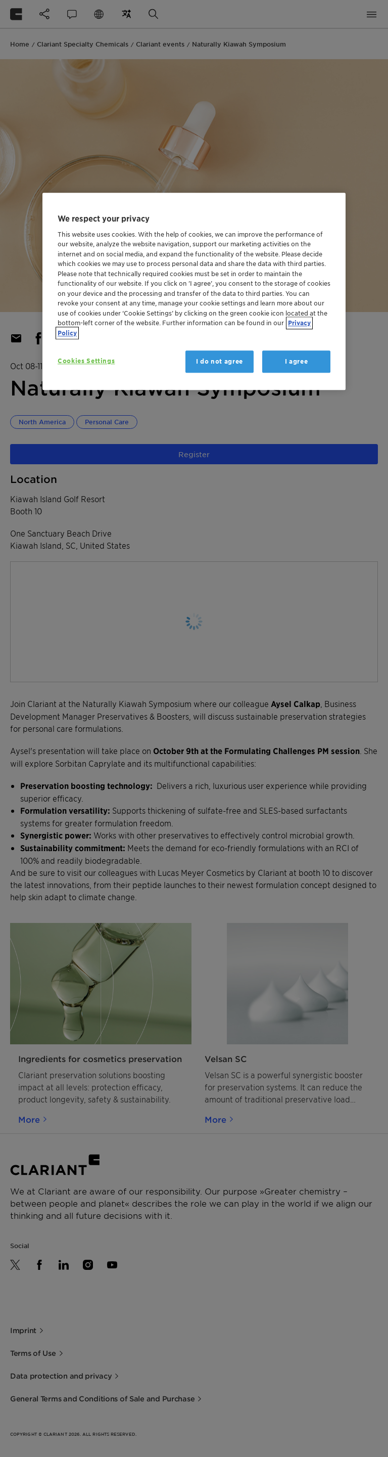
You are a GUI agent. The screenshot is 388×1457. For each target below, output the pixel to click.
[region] (194, 291)
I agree (296, 361)
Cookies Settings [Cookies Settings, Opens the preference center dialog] (86, 361)
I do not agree (219, 361)
